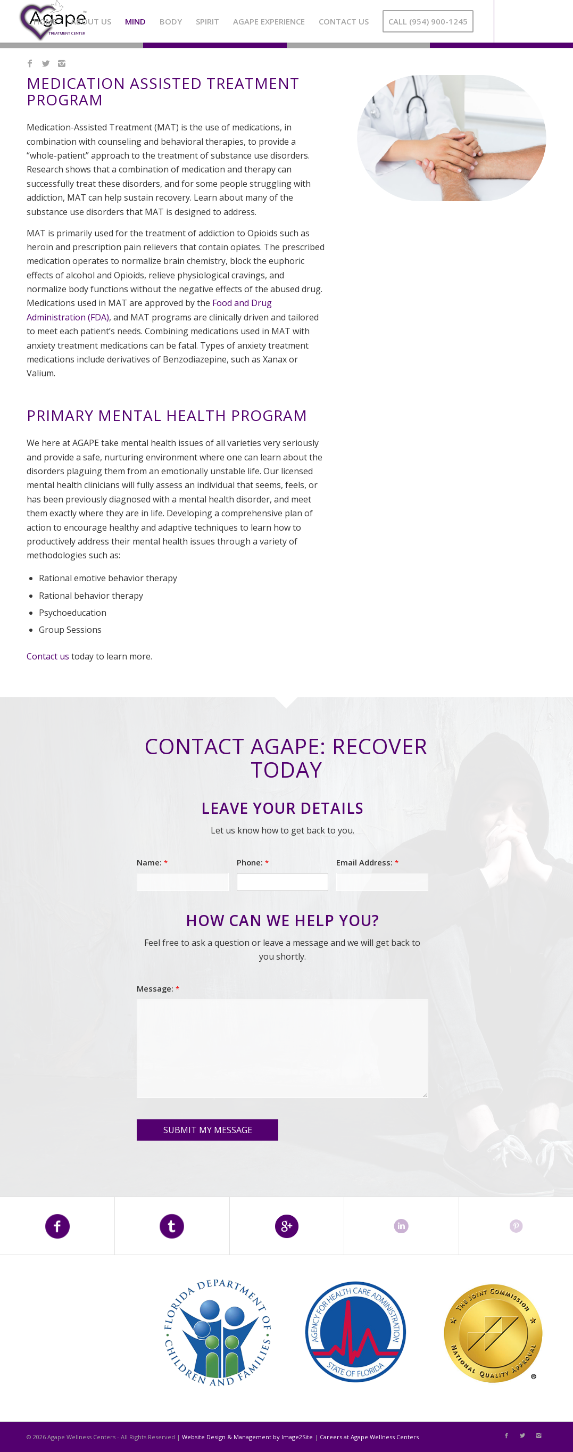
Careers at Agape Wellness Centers (369, 1437)
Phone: (253, 862)
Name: (152, 862)
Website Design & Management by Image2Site (247, 1437)
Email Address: (367, 862)
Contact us (48, 656)
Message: (158, 988)
